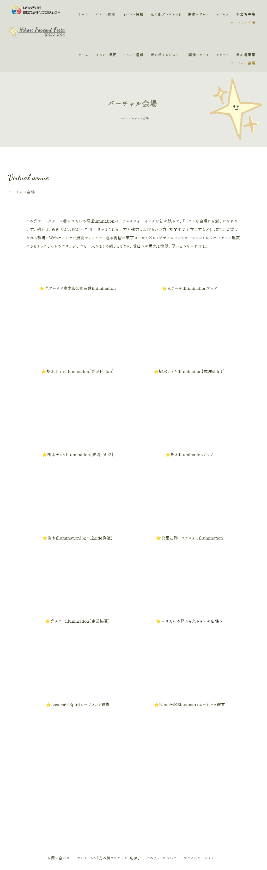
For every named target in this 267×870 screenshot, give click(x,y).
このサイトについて (162, 826)
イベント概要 (106, 14)
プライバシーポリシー (201, 826)
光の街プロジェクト (165, 14)
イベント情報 (133, 14)
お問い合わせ (58, 826)
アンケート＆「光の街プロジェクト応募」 (108, 826)
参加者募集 (246, 14)
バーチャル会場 (243, 23)
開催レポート (198, 14)
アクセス (222, 14)
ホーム (83, 14)
